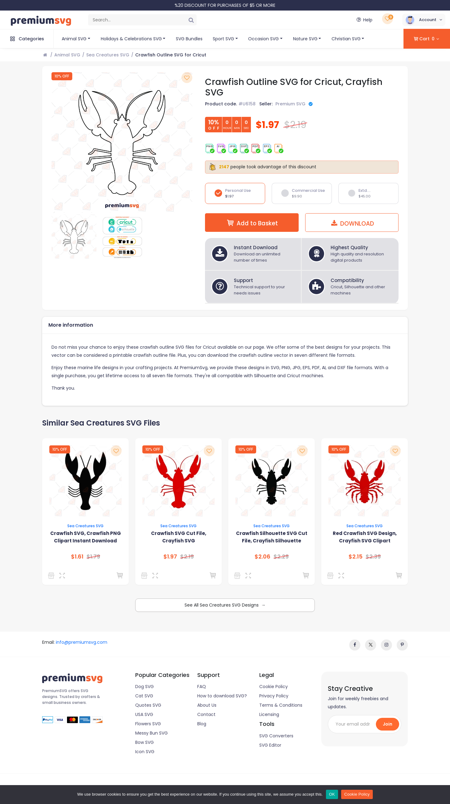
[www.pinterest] (402, 645)
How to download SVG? (222, 696)
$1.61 (77, 556)
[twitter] (370, 645)
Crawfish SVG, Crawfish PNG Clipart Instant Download (85, 537)
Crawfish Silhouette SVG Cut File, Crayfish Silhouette (271, 537)
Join (387, 724)
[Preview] (63, 575)
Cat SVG (144, 696)
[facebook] (354, 645)
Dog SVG (144, 686)
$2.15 (356, 556)
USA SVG (144, 714)
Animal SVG (74, 39)
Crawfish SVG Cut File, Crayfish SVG (178, 537)
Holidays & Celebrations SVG (131, 39)
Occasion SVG (263, 39)
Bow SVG (144, 742)
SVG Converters (276, 736)
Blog (201, 724)
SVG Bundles (189, 39)
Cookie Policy (273, 686)
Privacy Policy (273, 696)
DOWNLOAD (351, 223)
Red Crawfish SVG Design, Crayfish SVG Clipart (365, 537)
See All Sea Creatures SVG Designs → (225, 605)
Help (363, 20)
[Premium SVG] (145, 575)
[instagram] (386, 645)
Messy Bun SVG (151, 733)
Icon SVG (144, 752)
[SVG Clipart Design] (52, 575)
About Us (206, 705)
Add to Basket (252, 223)
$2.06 (262, 556)
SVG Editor (270, 745)
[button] (423, 20)
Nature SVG (305, 39)
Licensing (269, 714)
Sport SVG (223, 39)
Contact (206, 714)
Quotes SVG (148, 705)
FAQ (201, 686)
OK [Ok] (332, 794)
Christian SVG (346, 39)
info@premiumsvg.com (81, 642)
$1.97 (170, 556)
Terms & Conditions (280, 705)
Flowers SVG (148, 724)
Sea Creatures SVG (107, 55)
